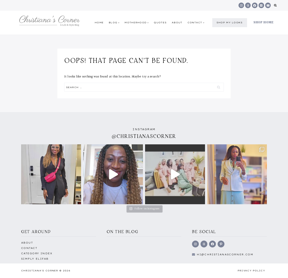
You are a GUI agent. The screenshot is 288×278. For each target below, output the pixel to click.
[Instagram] (241, 5)
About (177, 22)
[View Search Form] (275, 5)
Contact (29, 248)
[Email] (268, 5)
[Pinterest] (261, 5)
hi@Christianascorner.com (225, 254)
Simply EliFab (35, 258)
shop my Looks (230, 22)
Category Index (36, 253)
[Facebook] (254, 5)
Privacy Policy (251, 270)
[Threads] (248, 5)
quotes (160, 22)
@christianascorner (144, 136)
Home (99, 22)
